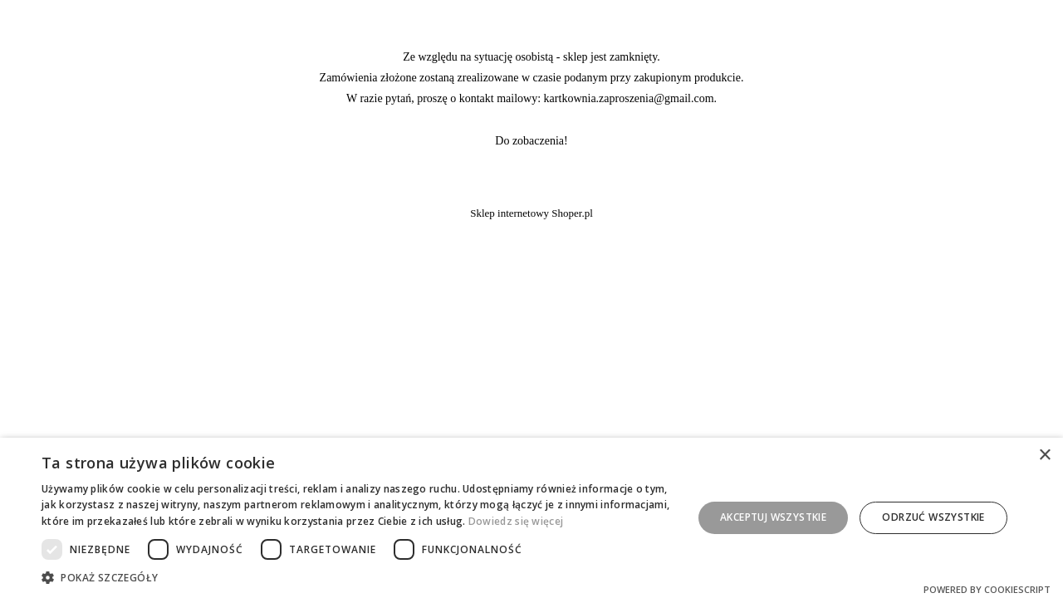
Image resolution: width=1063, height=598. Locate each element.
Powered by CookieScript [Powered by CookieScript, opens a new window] (987, 589)
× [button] (1044, 455)
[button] (358, 577)
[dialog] (531, 518)
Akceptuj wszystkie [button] (773, 517)
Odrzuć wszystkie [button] (933, 517)
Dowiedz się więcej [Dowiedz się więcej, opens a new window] (515, 521)
